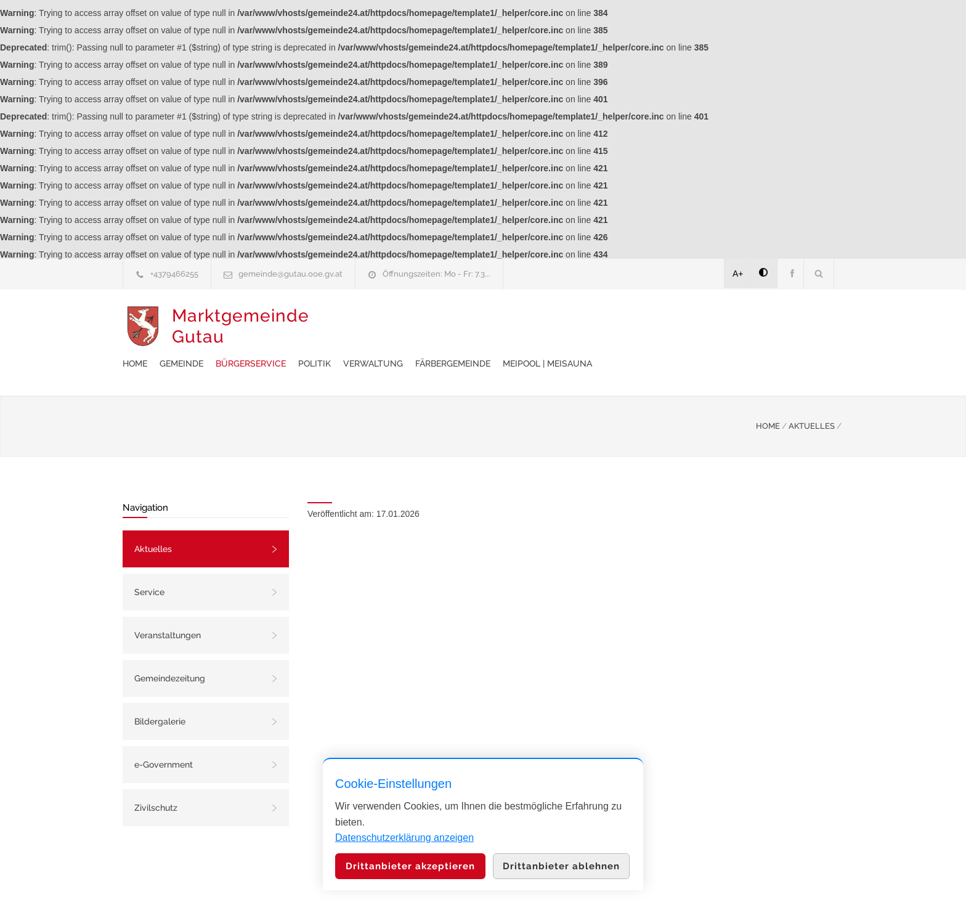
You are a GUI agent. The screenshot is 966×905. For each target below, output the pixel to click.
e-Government (163, 734)
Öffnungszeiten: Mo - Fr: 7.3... (436, 273)
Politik (511, 326)
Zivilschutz (155, 777)
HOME (768, 395)
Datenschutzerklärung (643, 879)
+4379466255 (174, 273)
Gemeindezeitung (169, 647)
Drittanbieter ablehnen (561, 866)
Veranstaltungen (167, 604)
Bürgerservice (448, 326)
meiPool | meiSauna (744, 326)
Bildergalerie (159, 691)
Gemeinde (378, 326)
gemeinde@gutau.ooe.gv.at (290, 273)
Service (149, 561)
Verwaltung (570, 326)
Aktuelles (153, 518)
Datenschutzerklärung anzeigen (404, 837)
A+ (738, 273)
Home (332, 326)
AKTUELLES (812, 395)
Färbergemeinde (650, 326)
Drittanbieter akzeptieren (410, 866)
